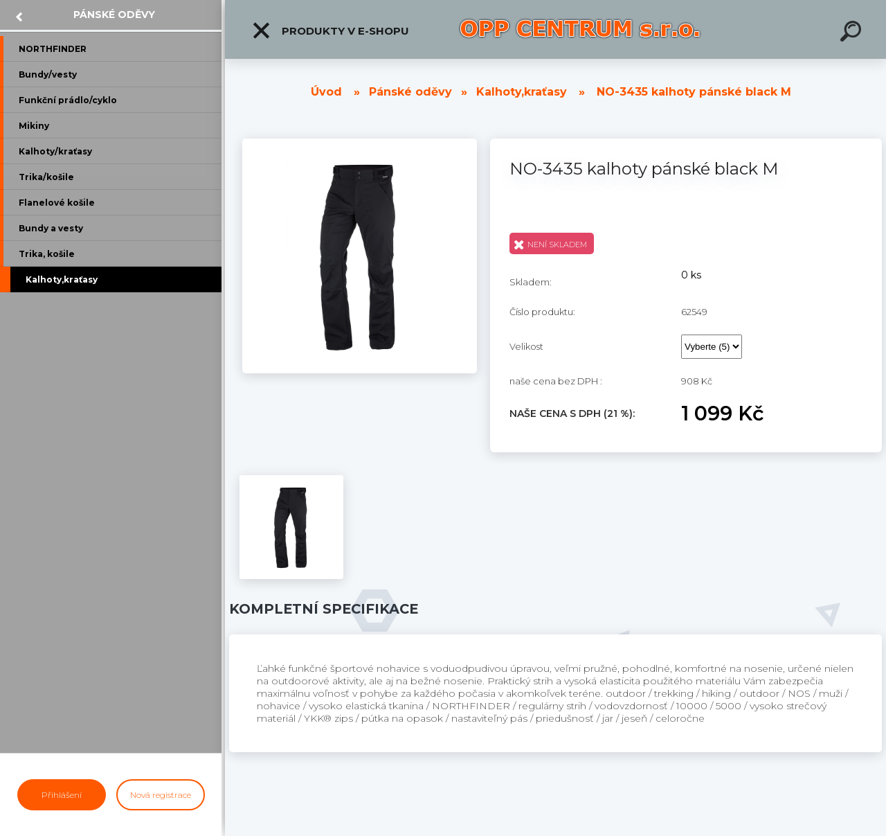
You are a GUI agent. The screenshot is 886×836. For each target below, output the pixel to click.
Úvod (326, 91)
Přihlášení (62, 795)
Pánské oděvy (114, 14)
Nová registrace (160, 795)
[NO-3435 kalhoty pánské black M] (359, 143)
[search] (852, 33)
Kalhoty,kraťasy (521, 91)
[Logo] (580, 29)
